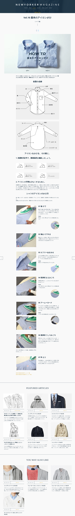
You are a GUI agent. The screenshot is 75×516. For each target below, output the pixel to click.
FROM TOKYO (45, 7)
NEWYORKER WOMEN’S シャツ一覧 (23, 374)
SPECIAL (38, 7)
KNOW (34, 7)
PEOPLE (26, 7)
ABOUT (50, 7)
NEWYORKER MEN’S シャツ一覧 (23, 373)
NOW (30, 7)
